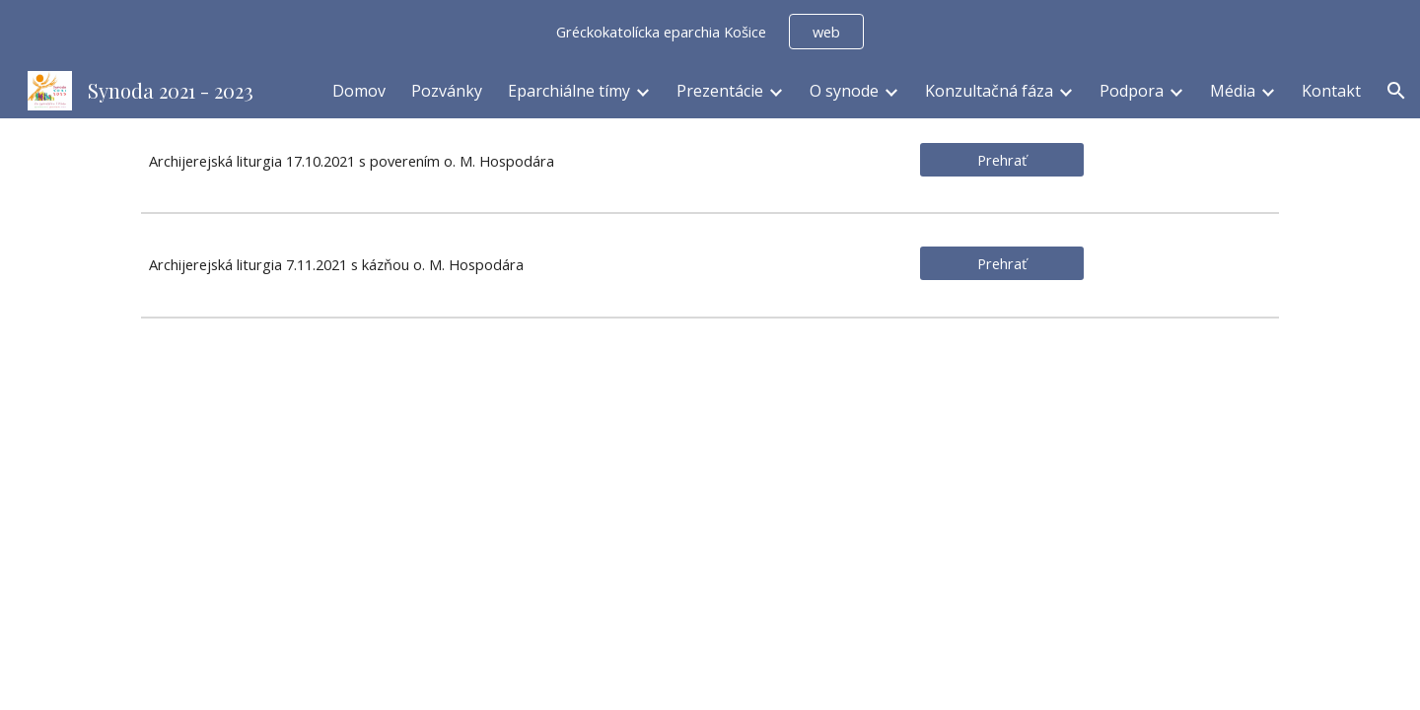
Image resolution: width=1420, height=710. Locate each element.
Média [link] (1232, 91)
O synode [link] (844, 91)
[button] (1396, 90)
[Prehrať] (1002, 159)
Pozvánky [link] (446, 91)
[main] (515, 161)
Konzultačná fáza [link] (989, 91)
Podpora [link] (1132, 91)
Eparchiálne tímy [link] (569, 91)
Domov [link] (359, 91)
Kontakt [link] (1331, 91)
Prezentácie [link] (719, 91)
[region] (710, 31)
